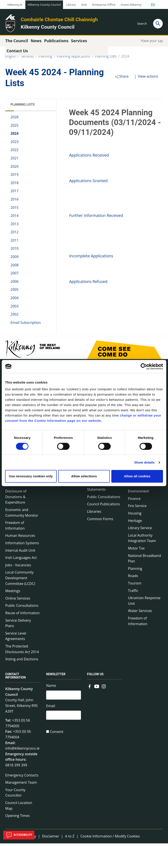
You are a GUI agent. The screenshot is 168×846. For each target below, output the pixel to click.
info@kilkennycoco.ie (22, 750)
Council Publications (103, 506)
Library (71, 5)
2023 (14, 144)
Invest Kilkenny (131, 5)
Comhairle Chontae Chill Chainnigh (59, 19)
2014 (14, 218)
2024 (125, 58)
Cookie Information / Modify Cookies (110, 838)
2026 (14, 119)
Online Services (17, 600)
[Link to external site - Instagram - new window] (103, 688)
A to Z (69, 838)
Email (50, 708)
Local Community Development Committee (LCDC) (20, 580)
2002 (14, 316)
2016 (14, 201)
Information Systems (22, 545)
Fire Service (137, 508)
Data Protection (18, 486)
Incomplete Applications (91, 258)
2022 (14, 152)
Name (51, 688)
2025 (14, 127)
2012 (14, 234)
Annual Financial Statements (100, 489)
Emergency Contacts (21, 777)
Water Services (140, 613)
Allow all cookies (137, 476)
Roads (133, 578)
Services (27, 58)
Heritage (135, 523)
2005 (14, 292)
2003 (14, 308)
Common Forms (100, 521)
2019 (14, 176)
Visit (84, 5)
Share (121, 78)
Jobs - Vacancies (18, 567)
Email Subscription (25, 325)
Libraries (94, 513)
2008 (14, 267)
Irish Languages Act (21, 560)
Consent (56, 735)
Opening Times (17, 818)
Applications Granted (88, 183)
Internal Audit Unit (20, 552)
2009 (14, 259)
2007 (14, 275)
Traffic (133, 593)
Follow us (95, 676)
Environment (138, 493)
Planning (45, 58)
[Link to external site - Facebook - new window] (89, 688)
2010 (14, 251)
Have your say (152, 43)
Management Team (21, 784)
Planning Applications (73, 58)
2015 (14, 210)
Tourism (134, 585)
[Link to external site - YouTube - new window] (96, 688)
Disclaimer (50, 838)
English (10, 58)
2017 (14, 193)
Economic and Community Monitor (21, 515)
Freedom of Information (15, 528)
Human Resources (20, 538)
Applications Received (89, 157)
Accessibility (18, 835)
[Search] (158, 23)
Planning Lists (106, 58)
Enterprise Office (103, 5)
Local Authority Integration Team (142, 540)
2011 (14, 242)
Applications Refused (88, 283)
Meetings (12, 593)
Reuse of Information (22, 615)
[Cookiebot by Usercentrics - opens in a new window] (144, 366)
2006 (14, 283)
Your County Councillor (15, 795)
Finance (134, 501)
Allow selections (84, 476)
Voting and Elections (21, 661)
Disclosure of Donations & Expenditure (15, 499)
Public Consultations (21, 608)
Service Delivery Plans (18, 625)
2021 (14, 160)
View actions (145, 78)
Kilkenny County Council (44, 5)
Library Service (140, 530)
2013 (14, 226)
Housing (134, 515)
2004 (14, 300)
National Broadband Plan (144, 561)
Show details (144, 462)
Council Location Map (18, 808)
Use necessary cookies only (31, 476)
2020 (14, 168)
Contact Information (15, 678)
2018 (14, 185)
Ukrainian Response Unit (144, 603)
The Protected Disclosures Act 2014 (22, 651)
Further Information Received (96, 217)
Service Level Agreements (15, 638)
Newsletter (56, 676)
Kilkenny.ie (14, 5)
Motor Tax (136, 550)
